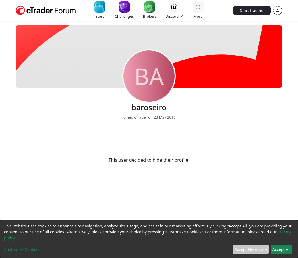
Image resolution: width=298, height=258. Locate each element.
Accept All (281, 249)
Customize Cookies (21, 249)
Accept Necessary (251, 249)
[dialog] (149, 239)
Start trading (252, 10)
